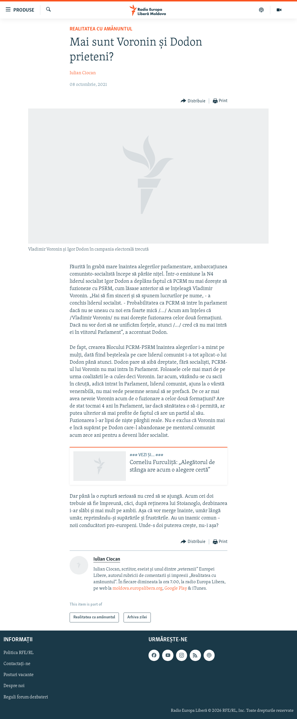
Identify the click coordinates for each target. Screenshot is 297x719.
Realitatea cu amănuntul (101, 29)
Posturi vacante (18, 675)
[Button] (193, 101)
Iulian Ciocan (83, 73)
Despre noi (14, 686)
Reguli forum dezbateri (25, 697)
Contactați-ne (16, 664)
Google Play (175, 588)
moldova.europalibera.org (137, 588)
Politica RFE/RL (18, 653)
